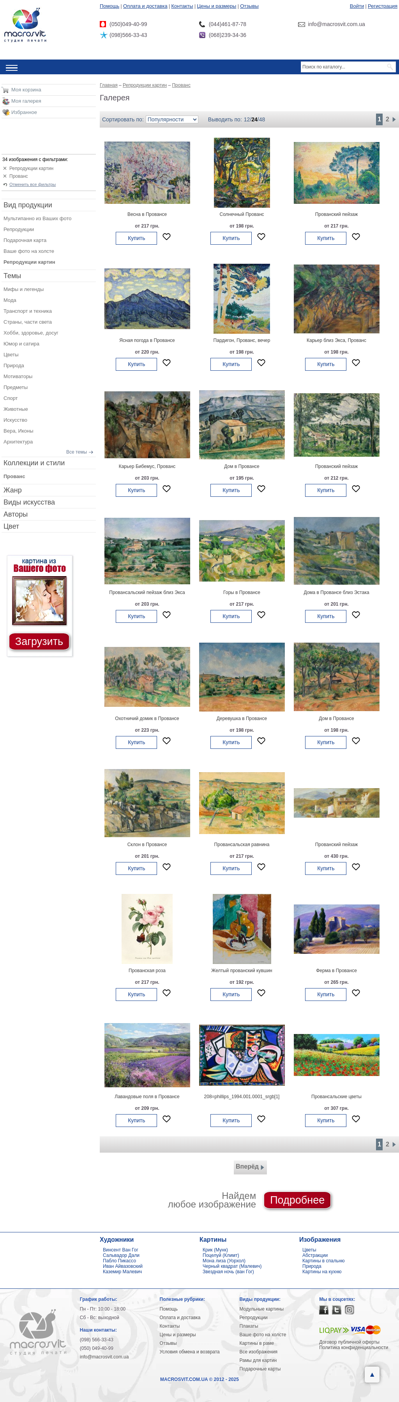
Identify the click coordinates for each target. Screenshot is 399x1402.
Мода (10, 300)
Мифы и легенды (24, 289)
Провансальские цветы (336, 1096)
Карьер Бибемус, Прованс (147, 466)
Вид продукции (28, 205)
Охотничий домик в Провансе (147, 718)
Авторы (16, 514)
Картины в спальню (323, 1261)
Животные (16, 409)
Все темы (76, 452)
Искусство (15, 420)
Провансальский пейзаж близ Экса (147, 592)
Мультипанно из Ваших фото (37, 218)
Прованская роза (147, 970)
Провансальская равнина (242, 844)
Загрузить (39, 641)
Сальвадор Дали (121, 1255)
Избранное (24, 112)
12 (247, 119)
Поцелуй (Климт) (221, 1255)
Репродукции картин (31, 168)
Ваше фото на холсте (29, 251)
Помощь (109, 6)
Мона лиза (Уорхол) (224, 1261)
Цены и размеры (216, 6)
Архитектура (18, 442)
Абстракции (315, 1255)
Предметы (16, 387)
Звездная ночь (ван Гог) (228, 1271)
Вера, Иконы (19, 431)
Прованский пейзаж (336, 214)
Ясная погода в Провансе (147, 340)
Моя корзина (26, 90)
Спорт (11, 398)
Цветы (11, 355)
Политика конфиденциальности (353, 1347)
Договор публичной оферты (349, 1342)
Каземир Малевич (122, 1271)
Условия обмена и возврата (190, 1352)
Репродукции (19, 229)
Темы (12, 276)
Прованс (18, 176)
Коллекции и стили (34, 463)
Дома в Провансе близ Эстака (336, 592)
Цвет (11, 526)
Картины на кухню (322, 1271)
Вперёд (250, 1167)
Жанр (13, 490)
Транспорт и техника (28, 311)
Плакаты (248, 1326)
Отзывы (249, 6)
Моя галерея (26, 101)
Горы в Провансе (241, 592)
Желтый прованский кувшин (241, 970)
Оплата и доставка (145, 6)
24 (254, 119)
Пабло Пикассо (119, 1261)
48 (262, 119)
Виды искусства (29, 502)
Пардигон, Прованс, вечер (242, 340)
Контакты (182, 6)
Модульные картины (261, 1309)
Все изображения (258, 1352)
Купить (136, 238)
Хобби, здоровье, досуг (31, 333)
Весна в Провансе (147, 214)
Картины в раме (256, 1343)
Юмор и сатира (21, 344)
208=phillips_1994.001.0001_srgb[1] (242, 1096)
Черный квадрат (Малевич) (232, 1266)
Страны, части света (28, 322)
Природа (14, 365)
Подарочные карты (260, 1369)
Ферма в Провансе (336, 970)
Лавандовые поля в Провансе (147, 1096)
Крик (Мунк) (215, 1250)
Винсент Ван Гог (120, 1250)
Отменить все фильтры (32, 184)
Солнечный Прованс (241, 214)
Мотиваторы (18, 376)
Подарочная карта (25, 240)
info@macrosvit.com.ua (104, 1357)
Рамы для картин (258, 1360)
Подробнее (297, 1200)
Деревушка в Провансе (242, 718)
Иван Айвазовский (123, 1266)
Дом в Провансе (241, 466)
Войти (357, 6)
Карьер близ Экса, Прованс (336, 340)
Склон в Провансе (147, 844)
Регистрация (382, 6)
